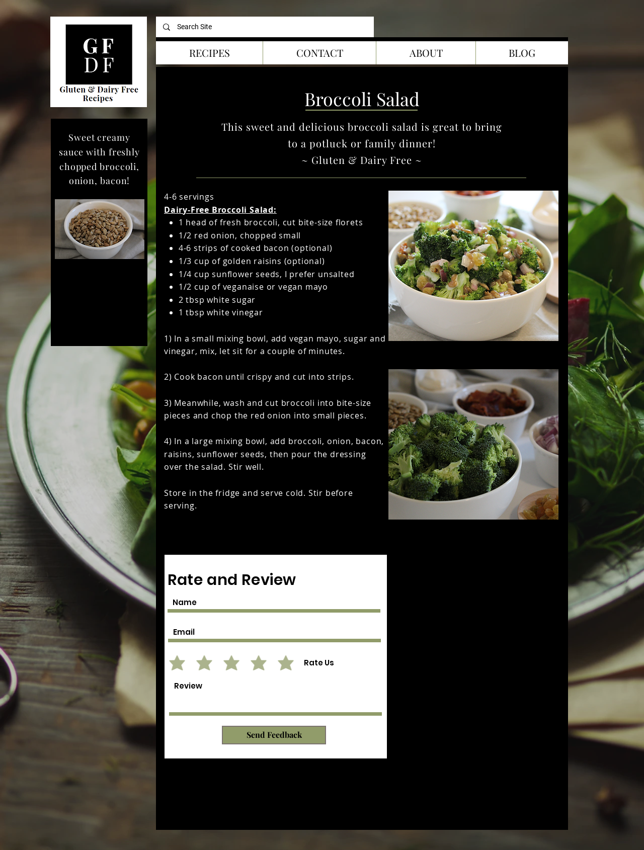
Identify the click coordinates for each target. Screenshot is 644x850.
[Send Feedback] (274, 735)
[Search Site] (265, 27)
